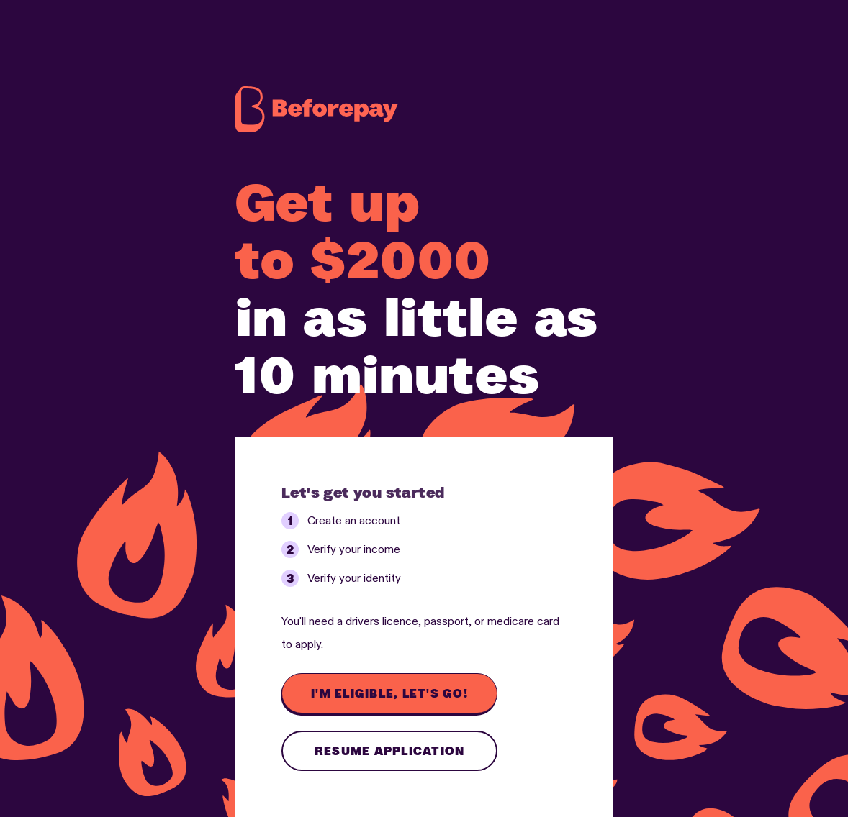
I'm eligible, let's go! (389, 693)
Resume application (390, 751)
